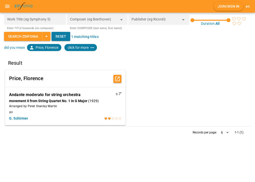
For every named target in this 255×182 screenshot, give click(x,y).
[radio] (234, 19)
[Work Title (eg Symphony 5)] (35, 20)
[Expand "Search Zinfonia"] (46, 36)
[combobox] (93, 21)
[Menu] (7, 6)
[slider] (210, 20)
